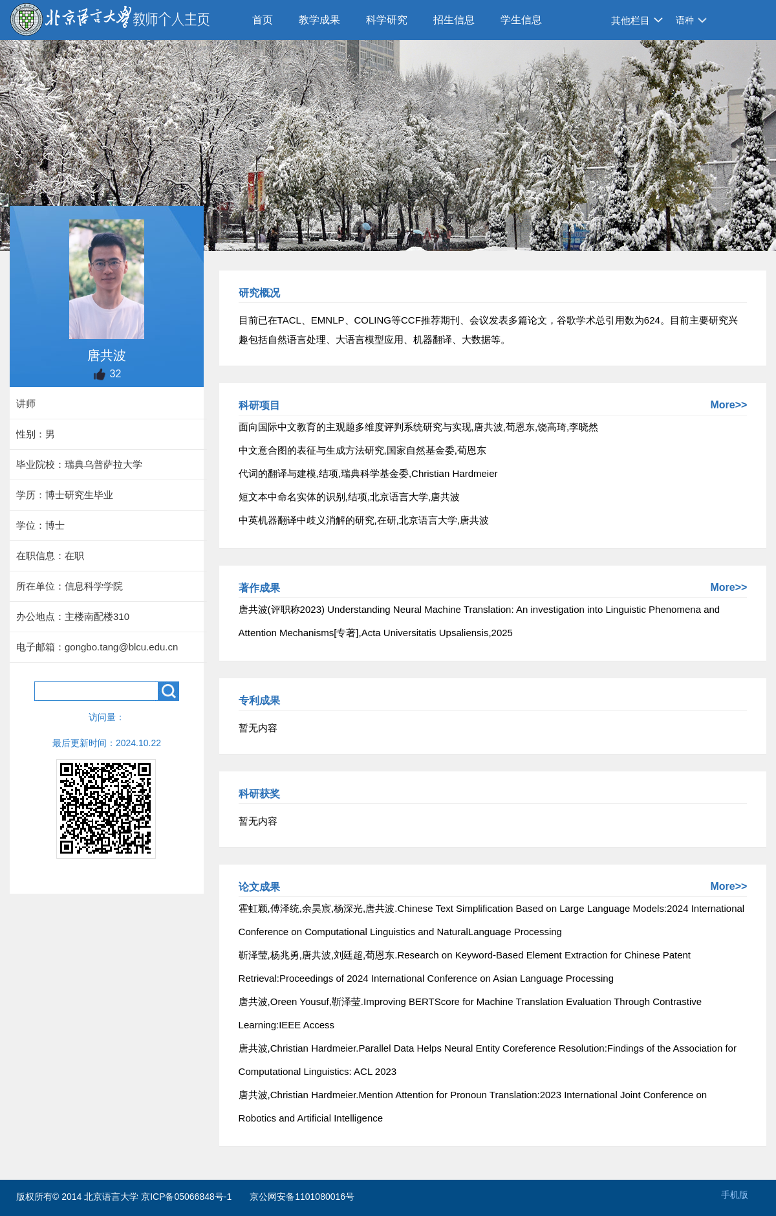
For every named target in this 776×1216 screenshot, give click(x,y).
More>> (728, 404)
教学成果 (319, 19)
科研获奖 (259, 793)
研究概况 (259, 292)
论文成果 (259, 886)
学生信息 (521, 19)
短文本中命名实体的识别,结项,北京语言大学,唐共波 (349, 496)
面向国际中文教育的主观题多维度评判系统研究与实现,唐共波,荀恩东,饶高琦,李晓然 (419, 426)
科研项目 (259, 405)
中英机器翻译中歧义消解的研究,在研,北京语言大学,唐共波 (364, 519)
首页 (262, 19)
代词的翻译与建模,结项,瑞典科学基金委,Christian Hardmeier (368, 473)
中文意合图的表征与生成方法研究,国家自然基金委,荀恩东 (362, 450)
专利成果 (259, 700)
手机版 (734, 1194)
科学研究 (386, 19)
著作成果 (259, 587)
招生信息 (454, 19)
